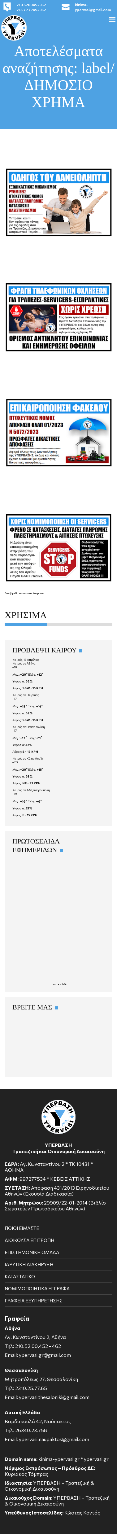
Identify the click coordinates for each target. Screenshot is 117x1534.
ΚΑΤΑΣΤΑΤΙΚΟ (20, 1276)
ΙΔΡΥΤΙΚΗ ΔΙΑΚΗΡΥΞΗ (29, 1264)
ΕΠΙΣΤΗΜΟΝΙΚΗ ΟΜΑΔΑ (32, 1252)
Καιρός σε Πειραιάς (25, 695)
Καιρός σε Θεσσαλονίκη (28, 727)
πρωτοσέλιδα (58, 984)
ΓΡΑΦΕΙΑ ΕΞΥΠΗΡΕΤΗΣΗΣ (34, 1300)
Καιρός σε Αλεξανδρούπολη (31, 790)
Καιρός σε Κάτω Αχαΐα (27, 758)
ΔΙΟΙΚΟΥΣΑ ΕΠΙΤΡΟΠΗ (29, 1240)
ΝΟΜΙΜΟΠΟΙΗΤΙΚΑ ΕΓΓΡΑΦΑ (37, 1288)
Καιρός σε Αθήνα (24, 663)
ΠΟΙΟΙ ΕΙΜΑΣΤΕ (22, 1228)
